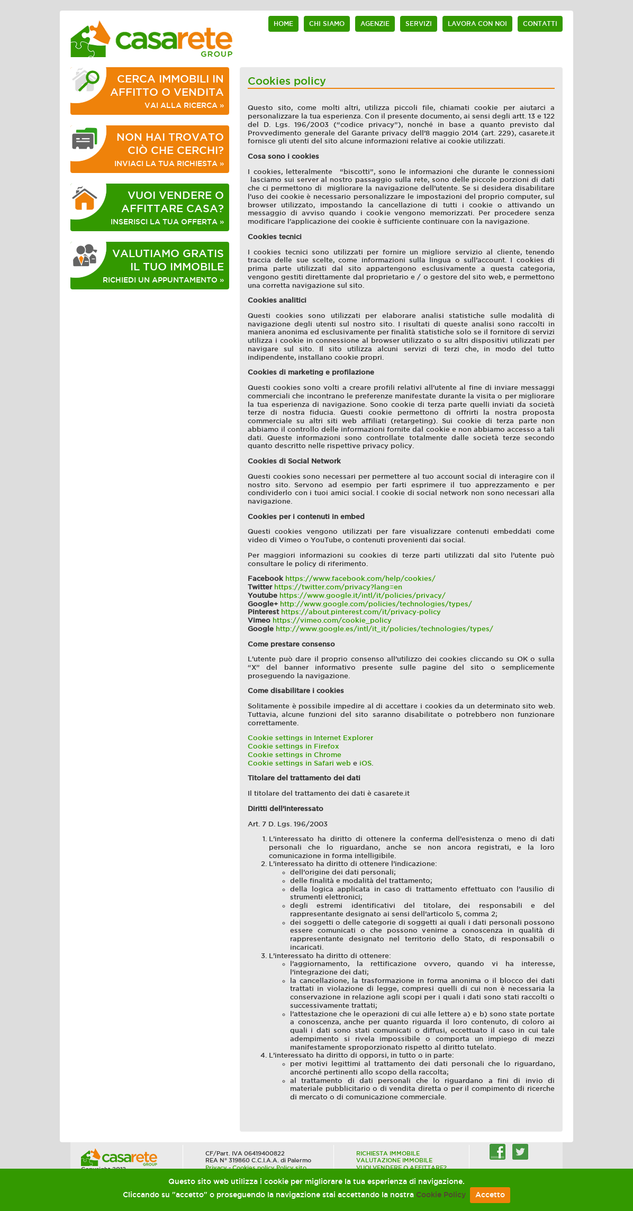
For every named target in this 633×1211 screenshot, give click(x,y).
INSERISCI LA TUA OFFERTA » (167, 207)
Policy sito (291, 1167)
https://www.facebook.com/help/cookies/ (360, 578)
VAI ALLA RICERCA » (167, 91)
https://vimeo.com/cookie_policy (332, 620)
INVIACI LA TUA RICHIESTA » (169, 149)
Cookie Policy (441, 1195)
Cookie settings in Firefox (293, 746)
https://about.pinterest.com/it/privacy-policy (361, 611)
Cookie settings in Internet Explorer (310, 737)
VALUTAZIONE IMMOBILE (394, 1160)
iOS (365, 763)
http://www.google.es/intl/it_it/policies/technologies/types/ (384, 628)
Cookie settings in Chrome (294, 754)
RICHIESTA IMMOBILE (388, 1153)
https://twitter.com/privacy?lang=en (338, 587)
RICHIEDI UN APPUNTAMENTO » (163, 265)
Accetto (490, 1195)
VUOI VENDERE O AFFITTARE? (401, 1167)
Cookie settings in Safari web (299, 763)
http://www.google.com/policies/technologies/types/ (376, 603)
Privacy (216, 1167)
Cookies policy (253, 1167)
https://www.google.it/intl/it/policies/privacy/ (362, 595)
